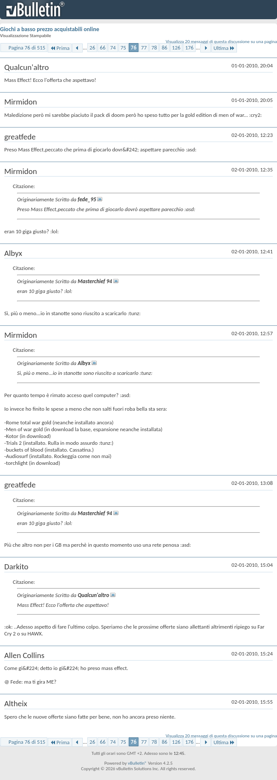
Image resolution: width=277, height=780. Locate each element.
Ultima (224, 48)
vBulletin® (137, 763)
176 (189, 47)
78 (154, 47)
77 (144, 47)
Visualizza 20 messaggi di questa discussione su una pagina (221, 41)
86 (164, 47)
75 (123, 47)
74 (112, 47)
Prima (59, 48)
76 (133, 47)
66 (102, 47)
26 (92, 47)
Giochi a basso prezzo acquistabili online (49, 29)
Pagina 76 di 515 (27, 47)
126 (176, 47)
